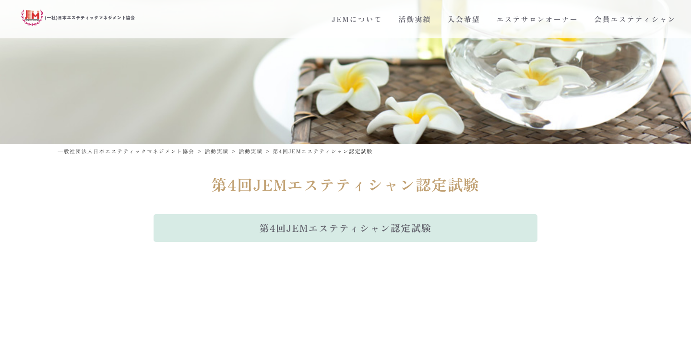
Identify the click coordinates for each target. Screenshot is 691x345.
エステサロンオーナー (537, 19)
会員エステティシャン (635, 19)
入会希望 (464, 19)
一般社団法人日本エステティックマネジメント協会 (126, 151)
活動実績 (415, 19)
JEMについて (357, 19)
